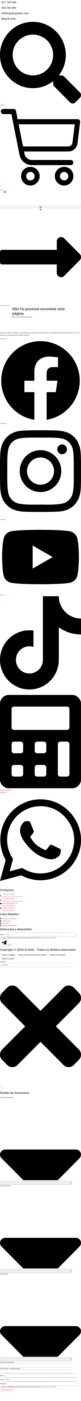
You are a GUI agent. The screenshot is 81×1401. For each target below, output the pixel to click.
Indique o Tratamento (7, 1364)
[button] (40, 207)
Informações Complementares (10, 1371)
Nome (2, 1377)
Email (2, 934)
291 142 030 (8, 2)
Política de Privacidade (49, 940)
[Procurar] (1, 1091)
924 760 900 (8, 7)
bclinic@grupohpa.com (15, 13)
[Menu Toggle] (40, 209)
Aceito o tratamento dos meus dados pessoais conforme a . (29, 940)
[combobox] (40, 967)
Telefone (3, 1389)
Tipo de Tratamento (6, 1100)
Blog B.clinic (8, 18)
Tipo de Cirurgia (5, 1188)
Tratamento (4, 1276)
